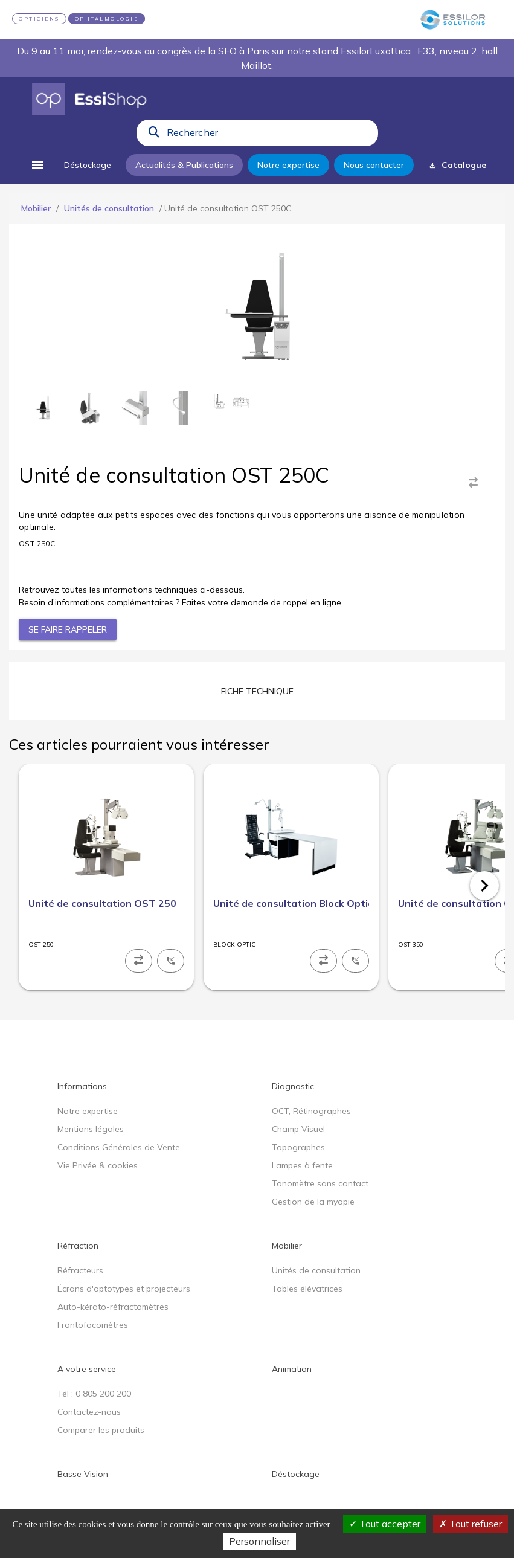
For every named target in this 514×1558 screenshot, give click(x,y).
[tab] (257, 691)
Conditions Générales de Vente (118, 1147)
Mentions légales (90, 1129)
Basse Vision (82, 1474)
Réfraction (77, 1245)
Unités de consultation (109, 208)
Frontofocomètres (92, 1324)
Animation (292, 1368)
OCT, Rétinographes (311, 1111)
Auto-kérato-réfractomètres (113, 1306)
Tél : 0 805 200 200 (94, 1393)
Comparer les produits (100, 1429)
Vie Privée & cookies (97, 1165)
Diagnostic (293, 1086)
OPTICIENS (39, 19)
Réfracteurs (80, 1270)
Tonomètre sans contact (320, 1183)
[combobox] (269, 135)
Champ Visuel (298, 1129)
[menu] (37, 165)
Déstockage (296, 1474)
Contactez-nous (89, 1411)
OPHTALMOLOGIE (107, 19)
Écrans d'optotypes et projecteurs (123, 1288)
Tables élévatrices (307, 1288)
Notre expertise (87, 1111)
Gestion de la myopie (313, 1201)
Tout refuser (470, 1524)
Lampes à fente (302, 1165)
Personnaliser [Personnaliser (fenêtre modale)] (259, 1541)
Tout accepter (384, 1524)
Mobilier (36, 208)
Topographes (298, 1147)
